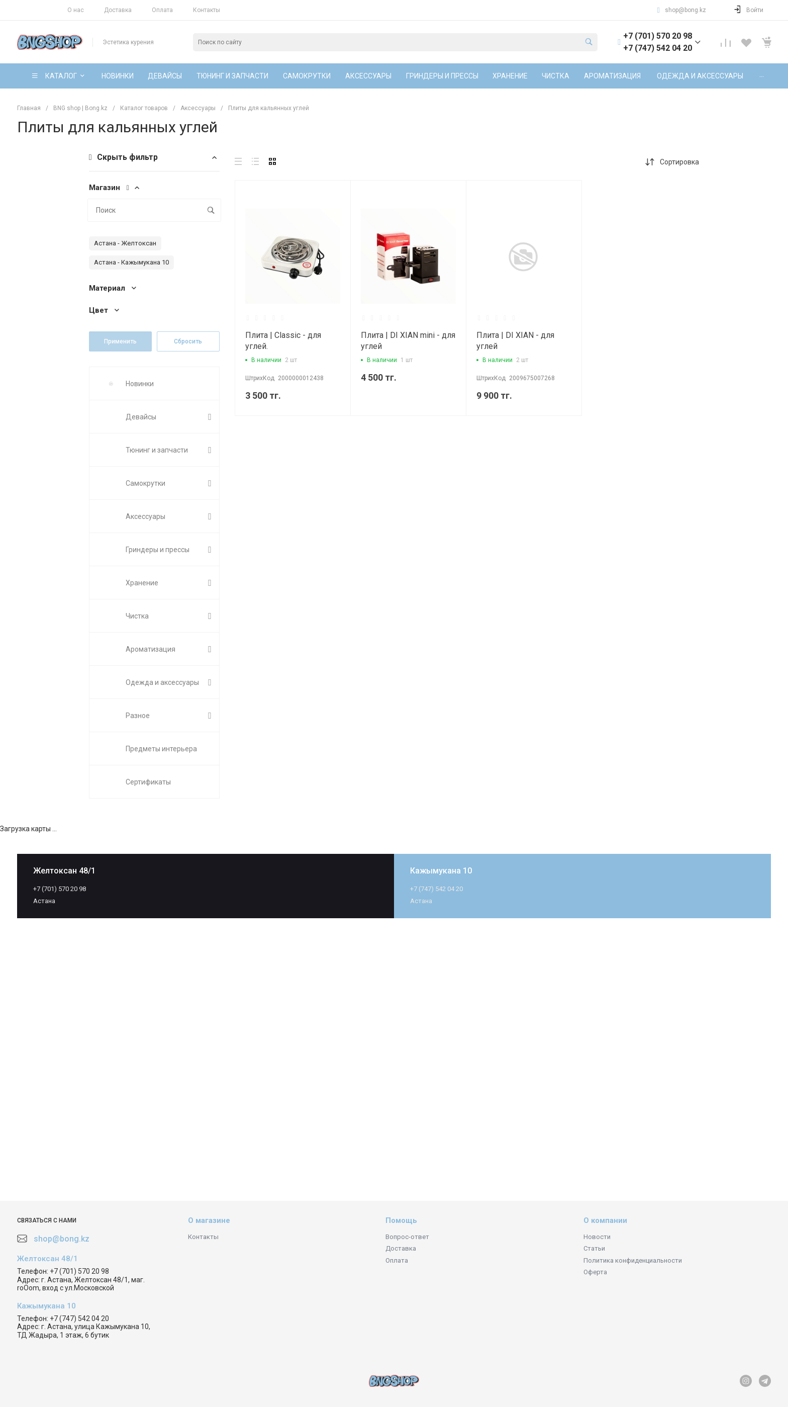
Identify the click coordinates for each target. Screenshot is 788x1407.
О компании (605, 1220)
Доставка (118, 10)
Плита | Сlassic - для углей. (283, 340)
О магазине (209, 1220)
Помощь (401, 1220)
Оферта (595, 1272)
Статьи (594, 1248)
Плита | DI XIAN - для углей (515, 340)
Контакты (206, 10)
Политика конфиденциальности (632, 1260)
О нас (75, 10)
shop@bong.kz (685, 10)
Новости (597, 1237)
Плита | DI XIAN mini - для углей (408, 340)
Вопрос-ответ (407, 1237)
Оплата (162, 10)
